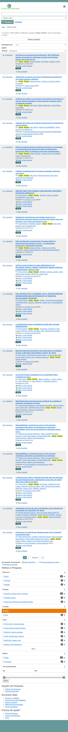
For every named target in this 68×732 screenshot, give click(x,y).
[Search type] (34, 18)
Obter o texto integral (24, 66)
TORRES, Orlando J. (39, 488)
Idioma (5, 653)
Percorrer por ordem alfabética (15, 700)
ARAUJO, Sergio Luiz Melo (49, 195)
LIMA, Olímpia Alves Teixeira (50, 331)
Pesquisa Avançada (11, 691)
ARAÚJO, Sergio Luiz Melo (49, 272)
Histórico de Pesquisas (13, 689)
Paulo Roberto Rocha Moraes (36, 355)
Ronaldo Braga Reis (44, 436)
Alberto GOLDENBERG (47, 127)
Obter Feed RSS (28, 562)
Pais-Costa (51, 224)
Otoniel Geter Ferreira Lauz (25, 357)
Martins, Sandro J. (44, 379)
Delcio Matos (56, 105)
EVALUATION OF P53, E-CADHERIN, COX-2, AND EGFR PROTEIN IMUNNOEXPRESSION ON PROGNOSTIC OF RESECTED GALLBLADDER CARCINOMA (39, 296)
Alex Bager (45, 61)
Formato (6, 607)
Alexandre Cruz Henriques (24, 178)
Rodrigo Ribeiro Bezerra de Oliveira (37, 539)
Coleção (6, 589)
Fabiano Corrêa (54, 61)
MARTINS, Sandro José (39, 274)
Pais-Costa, (28, 379)
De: (4, 671)
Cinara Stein (23, 407)
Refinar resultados (34, 39)
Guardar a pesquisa (10, 564)
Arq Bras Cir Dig (30, 200)
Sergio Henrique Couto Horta (47, 175)
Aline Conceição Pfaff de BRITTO (47, 513)
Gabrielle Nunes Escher (37, 407)
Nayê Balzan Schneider (44, 405)
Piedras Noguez (29, 81)
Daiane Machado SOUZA (27, 513)
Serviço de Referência (12, 716)
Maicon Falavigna (21, 410)
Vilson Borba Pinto (24, 537)
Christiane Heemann (42, 357)
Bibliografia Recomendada (14, 704)
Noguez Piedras (29, 62)
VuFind (5, 6)
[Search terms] (34, 14)
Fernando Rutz (26, 156)
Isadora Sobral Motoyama (32, 250)
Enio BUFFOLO (27, 129)
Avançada (18, 22)
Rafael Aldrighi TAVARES (46, 515)
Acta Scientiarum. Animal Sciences (36, 464)
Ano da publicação (9, 666)
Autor (3, 27)
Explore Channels (11, 702)
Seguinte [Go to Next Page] (35, 557)
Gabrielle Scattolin (35, 224)
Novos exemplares (11, 707)
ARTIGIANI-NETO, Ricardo (25, 302)
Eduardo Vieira (21, 226)
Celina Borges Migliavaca (27, 405)
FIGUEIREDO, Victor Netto (25, 197)
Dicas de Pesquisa (11, 713)
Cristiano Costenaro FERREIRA (26, 515)
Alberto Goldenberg (44, 105)
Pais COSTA (28, 127)
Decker (53, 408)
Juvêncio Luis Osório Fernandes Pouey (39, 541)
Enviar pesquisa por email (49, 562)
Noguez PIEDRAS (49, 517)
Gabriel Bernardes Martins (51, 250)
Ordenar (5, 51)
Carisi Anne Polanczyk (35, 410)
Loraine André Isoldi (54, 355)
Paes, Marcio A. (37, 381)
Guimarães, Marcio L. (50, 381)
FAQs (7, 718)
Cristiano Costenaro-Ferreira (41, 537)
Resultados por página (7, 46)
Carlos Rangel (23, 224)
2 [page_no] (28, 557)
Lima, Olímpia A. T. (24, 381)
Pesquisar (7, 22)
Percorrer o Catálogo (12, 698)
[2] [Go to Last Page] (42, 557)
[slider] (4, 677)
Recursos (6, 572)
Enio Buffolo (20, 108)
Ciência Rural (29, 86)
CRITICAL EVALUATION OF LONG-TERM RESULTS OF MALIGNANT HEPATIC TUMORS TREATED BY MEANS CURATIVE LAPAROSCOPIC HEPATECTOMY (39, 268)
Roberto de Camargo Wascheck (29, 434)
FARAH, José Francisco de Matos (51, 300)
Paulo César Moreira (29, 436)
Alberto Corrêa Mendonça (36, 438)
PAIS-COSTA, (28, 195)
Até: (35, 671)
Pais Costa (27, 105)
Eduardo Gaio (31, 226)
